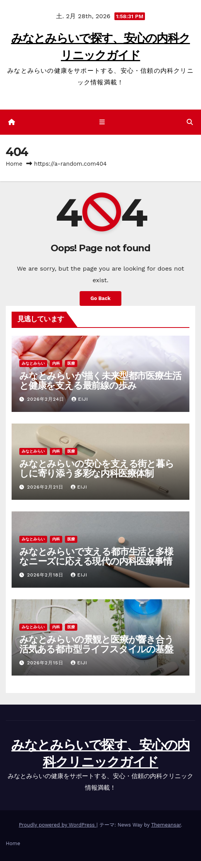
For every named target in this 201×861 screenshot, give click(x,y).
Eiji (80, 399)
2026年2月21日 (46, 487)
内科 (56, 363)
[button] (190, 122)
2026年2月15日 (46, 662)
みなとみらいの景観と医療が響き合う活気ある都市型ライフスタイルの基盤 (96, 644)
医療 (71, 363)
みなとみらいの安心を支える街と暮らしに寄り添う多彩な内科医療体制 (96, 468)
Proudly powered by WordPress (58, 825)
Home (14, 163)
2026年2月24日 (46, 399)
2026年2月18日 (46, 575)
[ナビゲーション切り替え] (102, 122)
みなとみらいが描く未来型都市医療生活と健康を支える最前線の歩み (100, 380)
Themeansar (166, 825)
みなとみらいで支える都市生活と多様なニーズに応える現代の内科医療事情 (96, 556)
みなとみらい (33, 363)
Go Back (100, 298)
